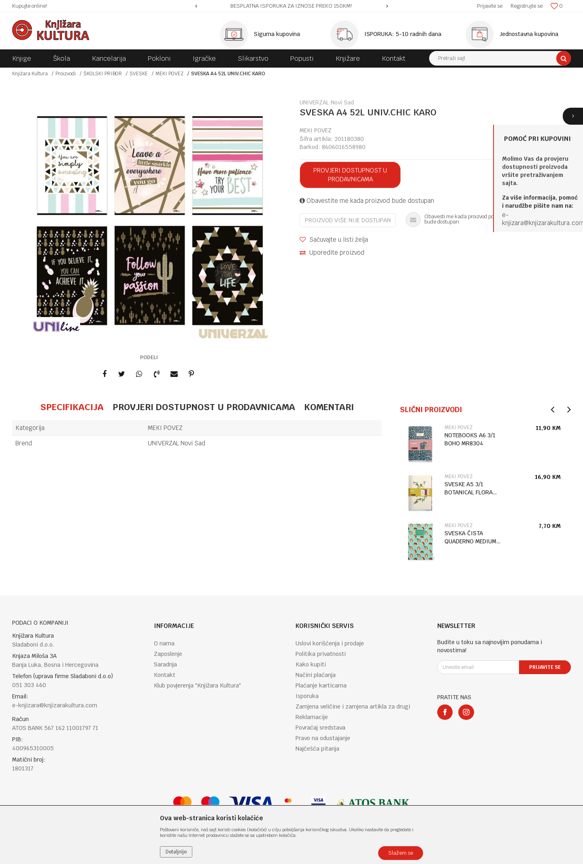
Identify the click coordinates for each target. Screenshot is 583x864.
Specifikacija (72, 407)
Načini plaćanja (316, 675)
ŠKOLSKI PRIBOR (102, 73)
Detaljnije (176, 852)
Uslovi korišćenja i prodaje (330, 643)
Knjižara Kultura (30, 73)
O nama (164, 643)
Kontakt (164, 675)
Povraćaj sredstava (320, 727)
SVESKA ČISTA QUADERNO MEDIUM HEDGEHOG (470, 537)
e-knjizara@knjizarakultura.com (54, 705)
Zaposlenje (168, 654)
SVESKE (139, 73)
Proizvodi (65, 73)
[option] (291, 6)
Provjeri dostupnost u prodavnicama (350, 174)
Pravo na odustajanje (323, 738)
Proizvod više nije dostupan (348, 220)
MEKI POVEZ (169, 73)
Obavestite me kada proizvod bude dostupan (367, 200)
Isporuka (307, 696)
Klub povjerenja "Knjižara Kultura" (197, 685)
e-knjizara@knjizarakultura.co (540, 219)
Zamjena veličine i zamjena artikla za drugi (353, 706)
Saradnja (165, 664)
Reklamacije (312, 717)
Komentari (329, 407)
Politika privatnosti (321, 654)
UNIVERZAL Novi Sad (176, 443)
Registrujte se (527, 5)
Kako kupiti (311, 664)
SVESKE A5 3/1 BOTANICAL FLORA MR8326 (469, 488)
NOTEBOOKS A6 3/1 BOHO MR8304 (470, 439)
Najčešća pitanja (317, 748)
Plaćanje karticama (321, 685)
